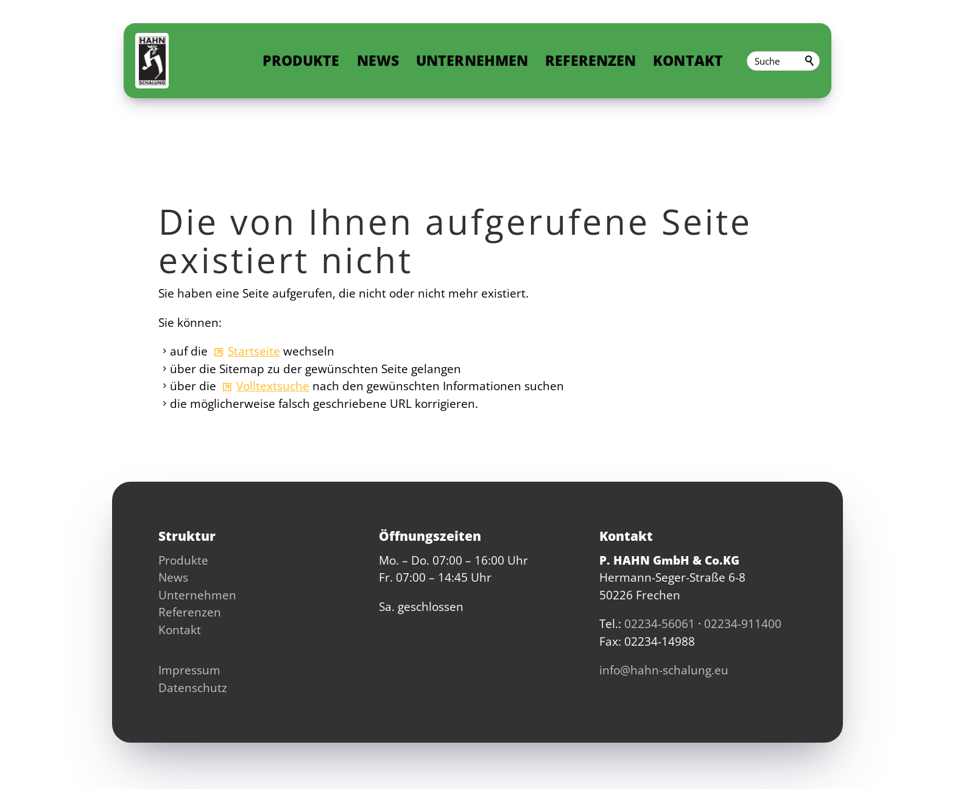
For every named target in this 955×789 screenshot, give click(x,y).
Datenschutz (192, 688)
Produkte (309, 61)
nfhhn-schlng (663, 670)
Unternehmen (479, 61)
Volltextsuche (272, 386)
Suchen (810, 61)
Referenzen (598, 61)
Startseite (254, 351)
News (385, 61)
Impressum (189, 670)
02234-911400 (742, 624)
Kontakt (695, 61)
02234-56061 (659, 624)
